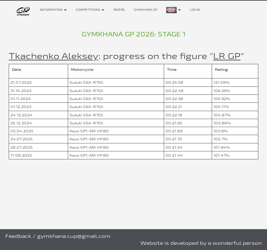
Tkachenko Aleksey (53, 56)
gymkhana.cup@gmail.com (74, 236)
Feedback (18, 236)
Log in (195, 9)
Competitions (90, 9)
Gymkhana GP (145, 9)
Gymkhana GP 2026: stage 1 (134, 34)
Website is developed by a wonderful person (201, 243)
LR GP (227, 56)
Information (53, 9)
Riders (119, 9)
